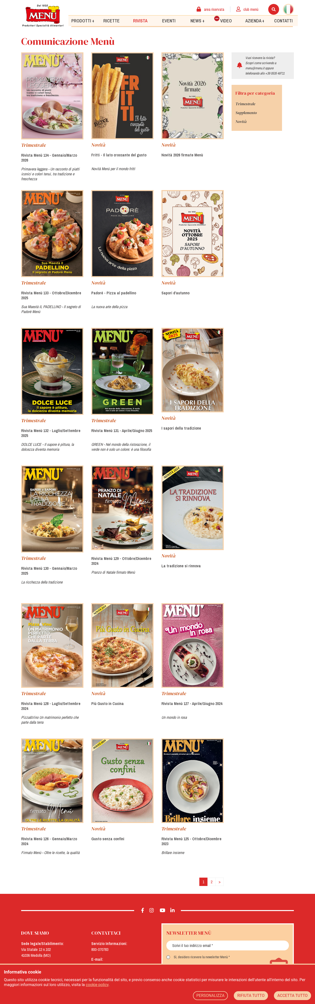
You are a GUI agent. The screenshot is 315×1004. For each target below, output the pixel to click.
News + (197, 20)
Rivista (140, 20)
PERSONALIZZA (210, 995)
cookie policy (97, 984)
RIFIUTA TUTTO (251, 995)
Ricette (111, 20)
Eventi (168, 20)
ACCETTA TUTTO (292, 995)
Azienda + (254, 20)
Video (223, 19)
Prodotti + (82, 20)
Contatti (283, 20)
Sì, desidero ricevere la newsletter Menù (201, 957)
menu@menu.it (254, 68)
